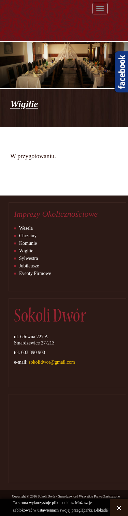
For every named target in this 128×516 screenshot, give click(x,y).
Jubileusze (29, 265)
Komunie (28, 243)
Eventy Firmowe (35, 273)
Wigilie (26, 250)
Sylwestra (28, 258)
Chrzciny (28, 235)
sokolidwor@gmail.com (52, 362)
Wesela (26, 228)
